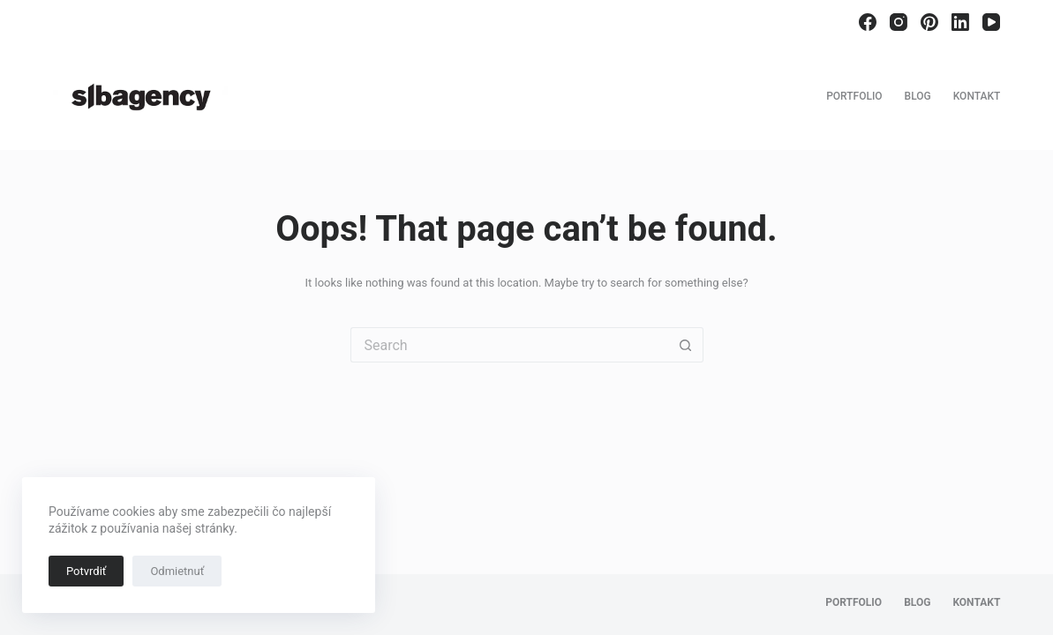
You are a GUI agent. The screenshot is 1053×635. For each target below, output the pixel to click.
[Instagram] (898, 22)
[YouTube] (991, 22)
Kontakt (977, 96)
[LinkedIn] (960, 22)
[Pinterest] (929, 22)
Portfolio (854, 96)
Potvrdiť (86, 571)
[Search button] (685, 344)
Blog (918, 96)
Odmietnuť (177, 571)
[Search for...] (509, 344)
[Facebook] (867, 22)
